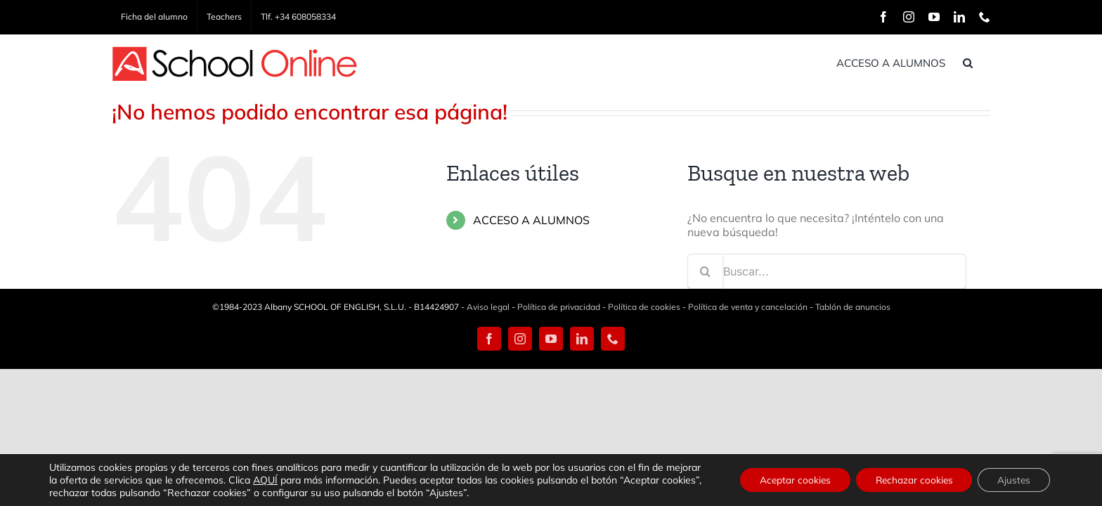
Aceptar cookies (784, 480)
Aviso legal (488, 306)
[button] (985, 62)
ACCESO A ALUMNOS (531, 220)
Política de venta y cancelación (748, 306)
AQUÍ (302, 480)
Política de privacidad (558, 306)
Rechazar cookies (907, 480)
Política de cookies (644, 306)
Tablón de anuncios (852, 306)
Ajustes (1012, 480)
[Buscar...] (826, 271)
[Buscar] (704, 271)
